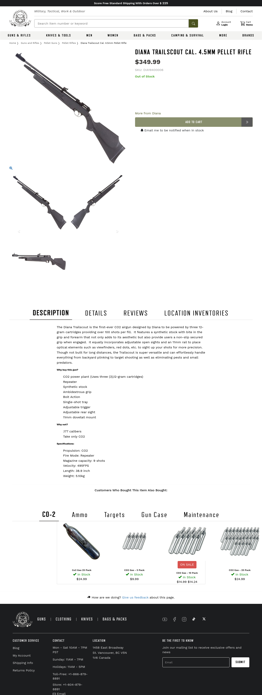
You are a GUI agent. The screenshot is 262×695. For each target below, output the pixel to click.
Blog (16, 648)
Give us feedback (135, 597)
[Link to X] (203, 619)
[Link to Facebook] (174, 619)
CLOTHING (63, 619)
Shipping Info (23, 663)
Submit (240, 662)
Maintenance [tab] (201, 515)
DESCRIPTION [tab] (51, 313)
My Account (22, 655)
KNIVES (87, 619)
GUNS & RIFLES (19, 35)
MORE (223, 35)
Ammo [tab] (80, 515)
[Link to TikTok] (193, 619)
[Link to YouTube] (164, 619)
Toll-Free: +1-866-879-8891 (70, 676)
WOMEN (113, 35)
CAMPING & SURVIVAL (187, 35)
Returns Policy (24, 670)
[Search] (111, 23)
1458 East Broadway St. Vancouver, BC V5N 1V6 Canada (110, 653)
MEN (89, 35)
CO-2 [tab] (49, 514)
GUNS (41, 619)
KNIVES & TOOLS (58, 35)
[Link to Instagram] (184, 619)
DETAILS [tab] (96, 313)
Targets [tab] (114, 515)
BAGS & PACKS (145, 35)
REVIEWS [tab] (136, 313)
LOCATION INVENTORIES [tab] (196, 313)
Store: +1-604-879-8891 (67, 687)
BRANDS (248, 35)
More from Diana (148, 113)
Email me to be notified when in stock (172, 130)
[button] (18, 232)
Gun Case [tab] (154, 515)
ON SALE (187, 564)
